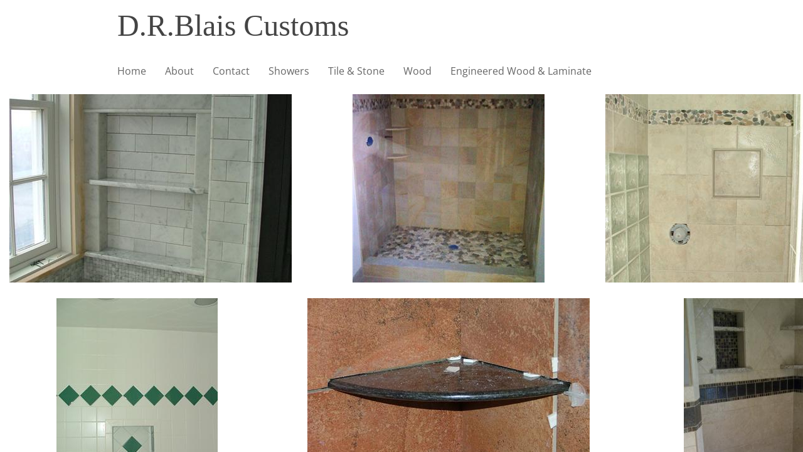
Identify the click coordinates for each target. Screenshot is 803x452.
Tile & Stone (356, 71)
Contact (231, 71)
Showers (289, 71)
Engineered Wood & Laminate (521, 71)
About (179, 71)
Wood (417, 71)
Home (131, 71)
